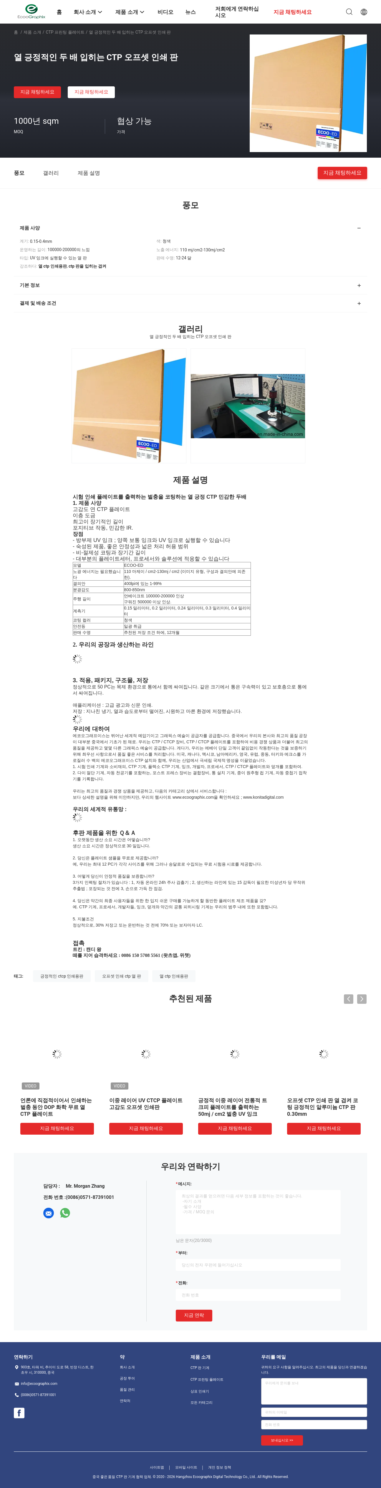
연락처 (125, 1401)
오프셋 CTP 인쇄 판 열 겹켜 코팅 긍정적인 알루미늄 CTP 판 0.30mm (322, 1107)
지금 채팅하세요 (37, 92)
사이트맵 (157, 1467)
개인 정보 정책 (219, 1467)
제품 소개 (32, 32)
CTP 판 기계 (199, 1368)
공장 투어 (127, 1378)
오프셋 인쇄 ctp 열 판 (121, 976)
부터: (183, 1252)
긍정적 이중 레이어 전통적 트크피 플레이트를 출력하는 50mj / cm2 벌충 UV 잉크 (232, 1107)
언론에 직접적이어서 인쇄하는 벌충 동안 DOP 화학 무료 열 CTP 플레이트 (56, 1107)
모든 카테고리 (201, 1402)
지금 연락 (194, 1315)
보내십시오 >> (282, 1440)
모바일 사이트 (186, 1467)
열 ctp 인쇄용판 (174, 976)
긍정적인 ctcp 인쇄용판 (61, 976)
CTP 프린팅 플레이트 (65, 32)
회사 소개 (127, 1367)
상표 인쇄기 (199, 1391)
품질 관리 (127, 1390)
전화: (183, 1283)
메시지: (185, 1183)
